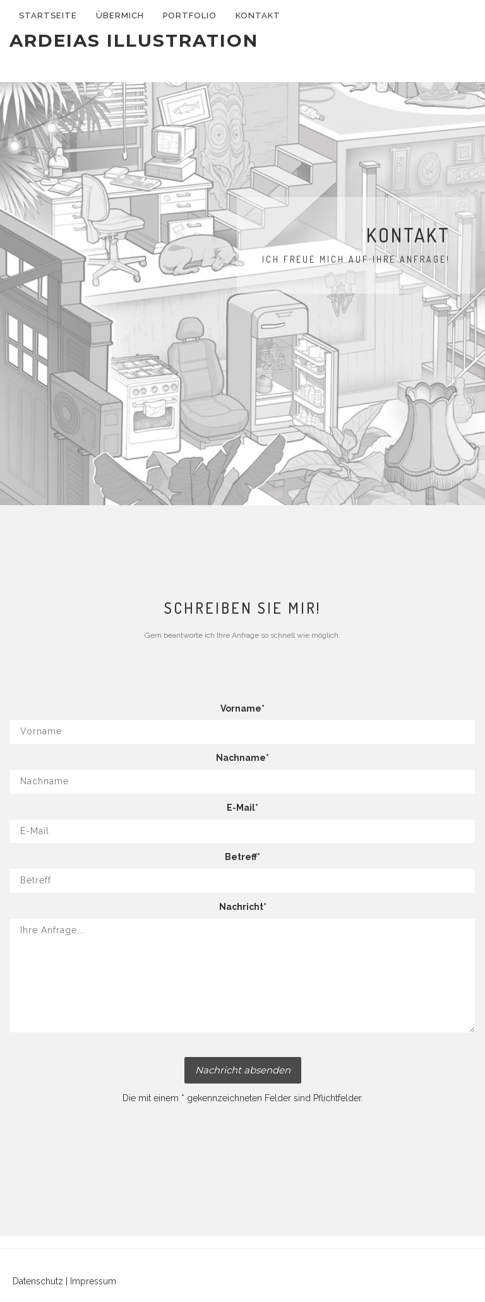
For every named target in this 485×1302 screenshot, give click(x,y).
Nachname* (242, 758)
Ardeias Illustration (133, 40)
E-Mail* (242, 808)
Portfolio (190, 15)
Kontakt (258, 15)
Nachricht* (242, 907)
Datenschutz (38, 1281)
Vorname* (242, 708)
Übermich (120, 15)
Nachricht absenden (242, 1070)
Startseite (48, 15)
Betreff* (242, 857)
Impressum (93, 1281)
